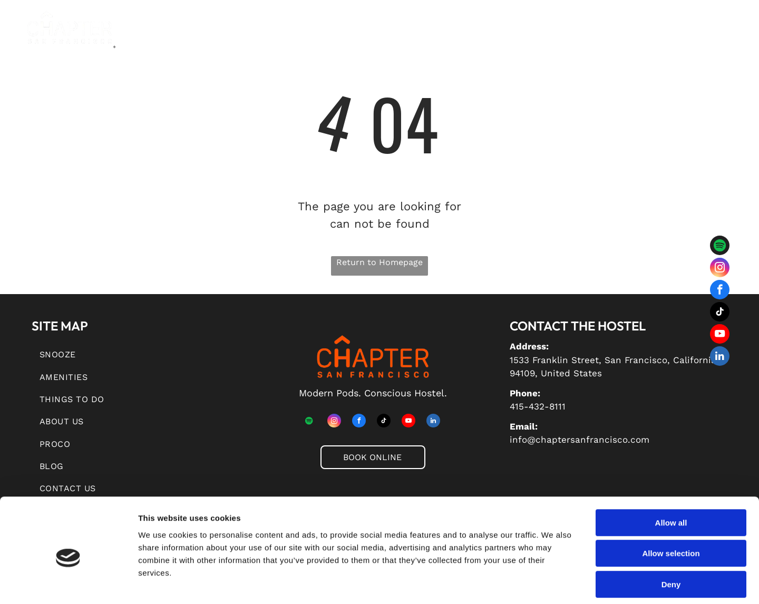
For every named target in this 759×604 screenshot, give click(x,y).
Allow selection (670, 506)
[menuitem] (195, 34)
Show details (553, 583)
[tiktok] (719, 313)
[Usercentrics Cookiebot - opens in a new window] (68, 583)
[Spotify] (719, 247)
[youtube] (719, 335)
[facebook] (719, 291)
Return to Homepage (379, 262)
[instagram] (719, 269)
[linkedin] (719, 357)
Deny (671, 536)
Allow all (671, 475)
